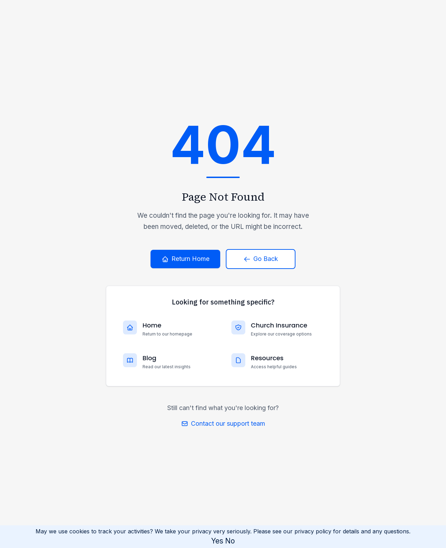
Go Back (261, 258)
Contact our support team (223, 423)
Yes (217, 541)
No (230, 541)
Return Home (185, 258)
